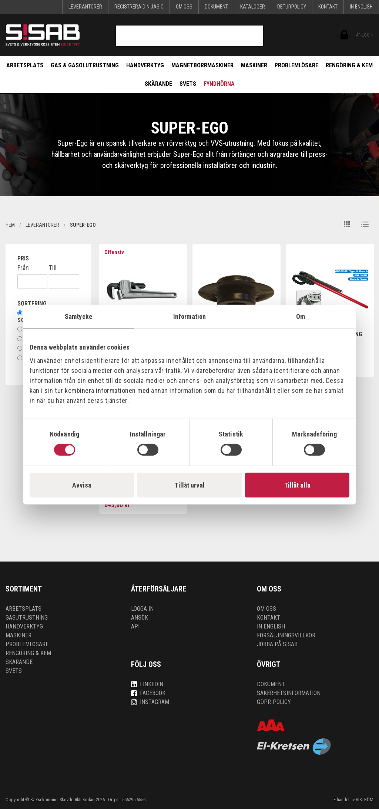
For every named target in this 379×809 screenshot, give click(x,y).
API (135, 626)
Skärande (158, 83)
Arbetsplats (24, 65)
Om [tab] (300, 316)
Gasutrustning (27, 617)
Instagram (150, 701)
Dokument (216, 7)
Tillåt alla (297, 485)
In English (361, 7)
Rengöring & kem (349, 65)
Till (53, 267)
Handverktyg (145, 65)
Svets (188, 83)
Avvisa (81, 485)
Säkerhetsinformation (289, 693)
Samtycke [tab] (78, 316)
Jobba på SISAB (277, 644)
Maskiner (254, 65)
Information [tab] (189, 316)
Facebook (148, 693)
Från (23, 267)
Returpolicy (291, 7)
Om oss (184, 7)
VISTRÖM (364, 799)
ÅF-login (344, 35)
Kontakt (328, 7)
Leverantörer (85, 7)
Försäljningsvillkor (286, 635)
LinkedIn (147, 684)
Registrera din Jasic (139, 7)
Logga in (142, 608)
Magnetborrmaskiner (202, 65)
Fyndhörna (219, 83)
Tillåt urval (190, 485)
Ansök (139, 617)
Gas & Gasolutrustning (85, 65)
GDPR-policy (274, 701)
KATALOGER (252, 7)
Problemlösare (296, 65)
